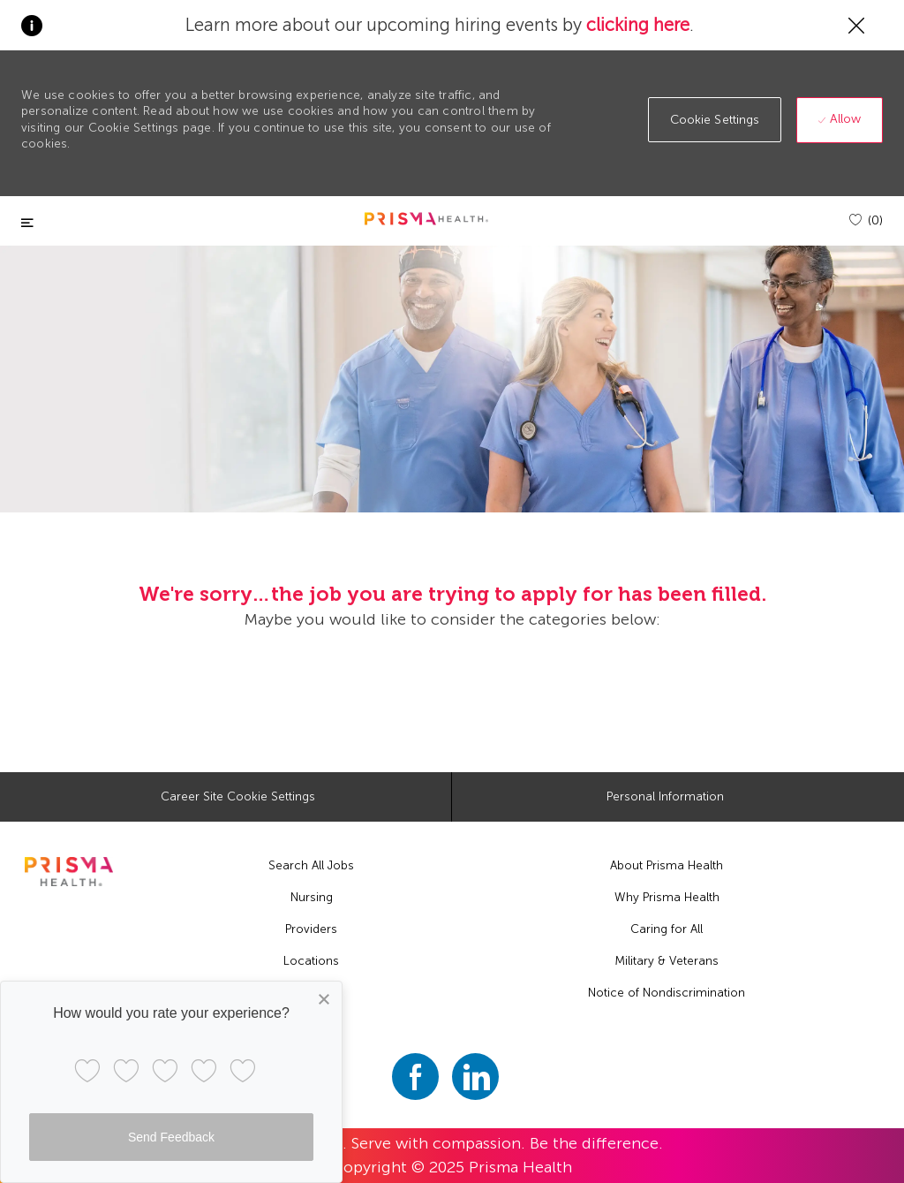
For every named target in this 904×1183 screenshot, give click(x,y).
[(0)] (866, 220)
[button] (715, 119)
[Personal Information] (665, 797)
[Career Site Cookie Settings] (238, 797)
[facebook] (415, 1076)
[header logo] (426, 219)
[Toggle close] (27, 223)
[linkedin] (475, 1076)
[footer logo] (68, 871)
